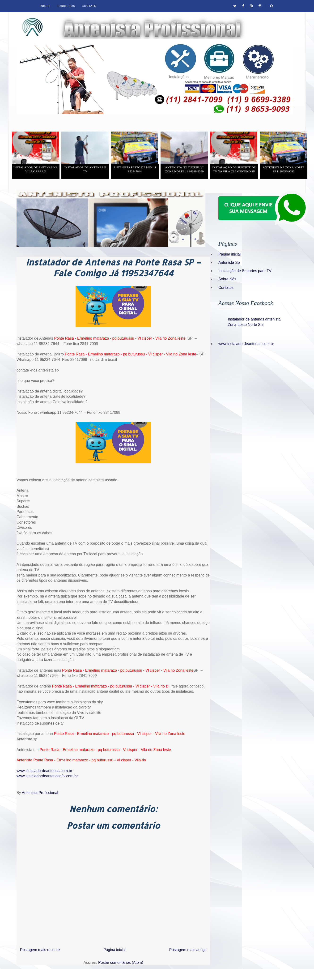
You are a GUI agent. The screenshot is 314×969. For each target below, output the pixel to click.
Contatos (225, 288)
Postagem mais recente (40, 950)
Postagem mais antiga (188, 950)
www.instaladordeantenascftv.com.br (47, 776)
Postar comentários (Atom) (120, 962)
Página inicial (114, 950)
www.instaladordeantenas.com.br (44, 771)
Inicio (45, 5)
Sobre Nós (66, 5)
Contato (89, 5)
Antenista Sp (229, 262)
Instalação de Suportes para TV (245, 271)
